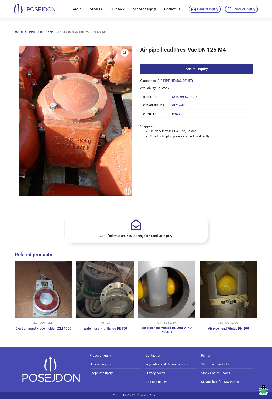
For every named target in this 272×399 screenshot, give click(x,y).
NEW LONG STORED (184, 97)
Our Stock (117, 9)
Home (19, 31)
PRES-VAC (178, 105)
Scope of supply (144, 9)
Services (96, 9)
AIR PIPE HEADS (48, 31)
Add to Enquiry (197, 69)
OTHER (30, 31)
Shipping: (147, 126)
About (77, 9)
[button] (125, 53)
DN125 (176, 113)
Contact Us (172, 9)
